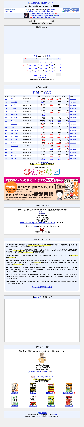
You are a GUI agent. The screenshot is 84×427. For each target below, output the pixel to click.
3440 (6, 130)
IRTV (35, 226)
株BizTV (45, 371)
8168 (6, 158)
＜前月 (35, 56)
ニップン (13, 105)
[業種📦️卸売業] (50, 9)
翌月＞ (49, 56)
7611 (6, 102)
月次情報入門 (33, 406)
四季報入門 (49, 393)
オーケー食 (14, 117)
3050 (6, 121)
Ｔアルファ (14, 127)
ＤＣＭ (13, 121)
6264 (6, 143)
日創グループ (14, 130)
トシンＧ (13, 111)
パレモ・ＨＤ (14, 114)
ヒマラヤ (13, 149)
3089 (6, 127)
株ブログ (52, 371)
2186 (6, 108)
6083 (6, 139)
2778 (6, 114)
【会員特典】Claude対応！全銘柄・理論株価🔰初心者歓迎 (45, 15)
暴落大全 (33, 393)
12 (48, 93)
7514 (6, 149)
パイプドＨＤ (14, 133)
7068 (6, 146)
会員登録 (67, 9)
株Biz (55, 414)
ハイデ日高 (14, 102)
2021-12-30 (73, 99)
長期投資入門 (69, 406)
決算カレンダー (48, 3)
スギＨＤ (13, 152)
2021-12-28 (73, 105)
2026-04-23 (44, 162)
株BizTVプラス (38, 297)
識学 (12, 99)
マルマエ (13, 142)
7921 (6, 155)
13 (50, 93)
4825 (6, 136)
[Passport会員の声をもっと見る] (42, 287)
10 (45, 93)
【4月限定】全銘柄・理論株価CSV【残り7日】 (42, 13)
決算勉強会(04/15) (33, 11)
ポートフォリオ (10, 11)
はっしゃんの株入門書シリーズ (42, 377)
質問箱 (76, 11)
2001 (6, 105)
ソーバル (13, 108)
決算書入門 (14, 393)
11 (46, 93)
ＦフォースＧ (14, 146)
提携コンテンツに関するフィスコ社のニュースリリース (37, 223)
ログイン (75, 9)
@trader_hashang (34, 371)
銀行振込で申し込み (50, 17)
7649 (6, 152)
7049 (6, 99)
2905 (6, 117)
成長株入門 (14, 406)
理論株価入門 (51, 406)
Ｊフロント (14, 124)
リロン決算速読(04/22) (46, 11)
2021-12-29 (73, 102)
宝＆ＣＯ (13, 155)
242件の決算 (42, 77)
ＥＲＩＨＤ (14, 139)
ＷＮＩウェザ (14, 136)
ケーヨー (13, 158)
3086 (6, 124)
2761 (6, 111)
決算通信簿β (34, 3)
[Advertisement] (42, 41)
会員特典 (65, 11)
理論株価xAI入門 (68, 393)
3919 (6, 133)
